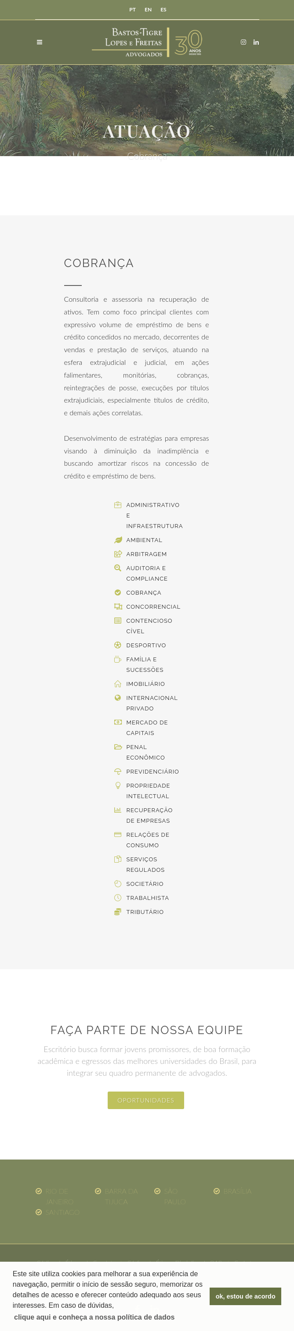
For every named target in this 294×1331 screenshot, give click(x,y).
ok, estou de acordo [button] (246, 1296)
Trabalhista (148, 898)
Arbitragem (147, 554)
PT (132, 9)
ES (163, 9)
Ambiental (145, 540)
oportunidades (145, 1100)
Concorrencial (154, 606)
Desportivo (147, 645)
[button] (94, 1317)
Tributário (145, 912)
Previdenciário (153, 771)
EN (148, 9)
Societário (145, 884)
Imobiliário (146, 684)
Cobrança (144, 592)
